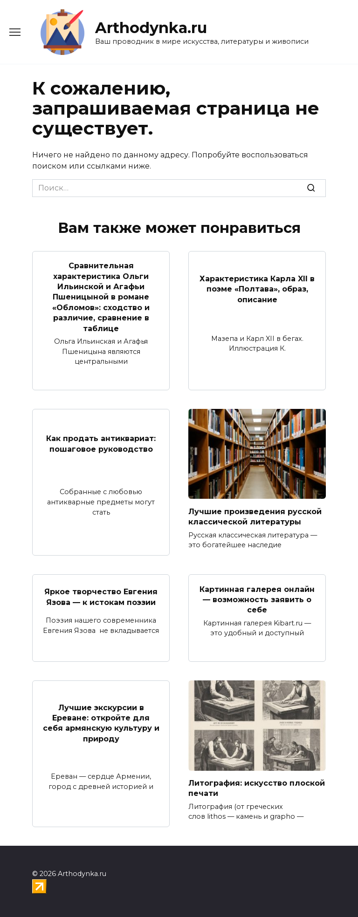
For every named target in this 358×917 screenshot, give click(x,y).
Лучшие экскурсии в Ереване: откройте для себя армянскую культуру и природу (101, 723)
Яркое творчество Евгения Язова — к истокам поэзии (101, 596)
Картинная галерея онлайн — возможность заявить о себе (257, 599)
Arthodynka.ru (151, 28)
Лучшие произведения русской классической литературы (255, 516)
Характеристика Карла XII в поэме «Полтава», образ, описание (257, 289)
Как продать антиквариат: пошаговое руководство (101, 443)
